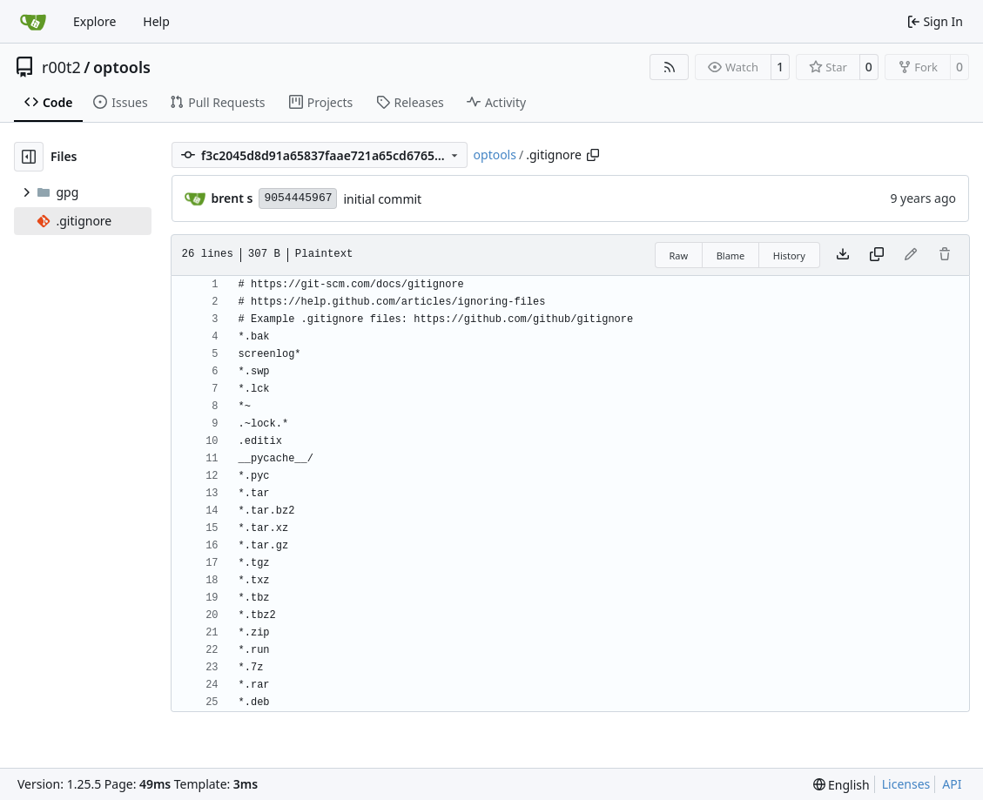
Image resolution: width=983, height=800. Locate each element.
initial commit (382, 199)
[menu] (841, 784)
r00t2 (61, 67)
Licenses (906, 784)
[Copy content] (877, 255)
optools (122, 67)
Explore (94, 21)
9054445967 (298, 198)
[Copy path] (593, 155)
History (789, 255)
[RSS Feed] (670, 67)
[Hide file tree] (29, 156)
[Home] (33, 21)
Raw (679, 255)
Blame (731, 255)
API (951, 784)
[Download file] (843, 255)
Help (156, 21)
